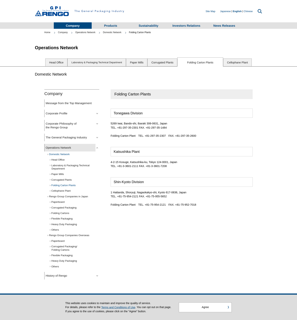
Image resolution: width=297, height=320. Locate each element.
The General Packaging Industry (66, 137)
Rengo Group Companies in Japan (68, 196)
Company (63, 32)
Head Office (56, 62)
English (237, 11)
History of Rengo (56, 275)
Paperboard (58, 202)
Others (55, 229)
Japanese (225, 11)
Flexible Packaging (62, 218)
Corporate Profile (56, 113)
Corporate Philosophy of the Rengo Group (61, 125)
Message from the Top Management (69, 103)
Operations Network (85, 32)
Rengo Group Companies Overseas (69, 235)
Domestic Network (112, 32)
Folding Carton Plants (200, 62)
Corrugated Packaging (64, 207)
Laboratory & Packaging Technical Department (71, 167)
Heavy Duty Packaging (64, 224)
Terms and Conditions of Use (118, 307)
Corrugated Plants (162, 62)
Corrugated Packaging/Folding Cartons (64, 248)
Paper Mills (136, 62)
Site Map (210, 11)
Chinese (248, 11)
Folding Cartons (60, 213)
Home (47, 32)
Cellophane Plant (237, 62)
